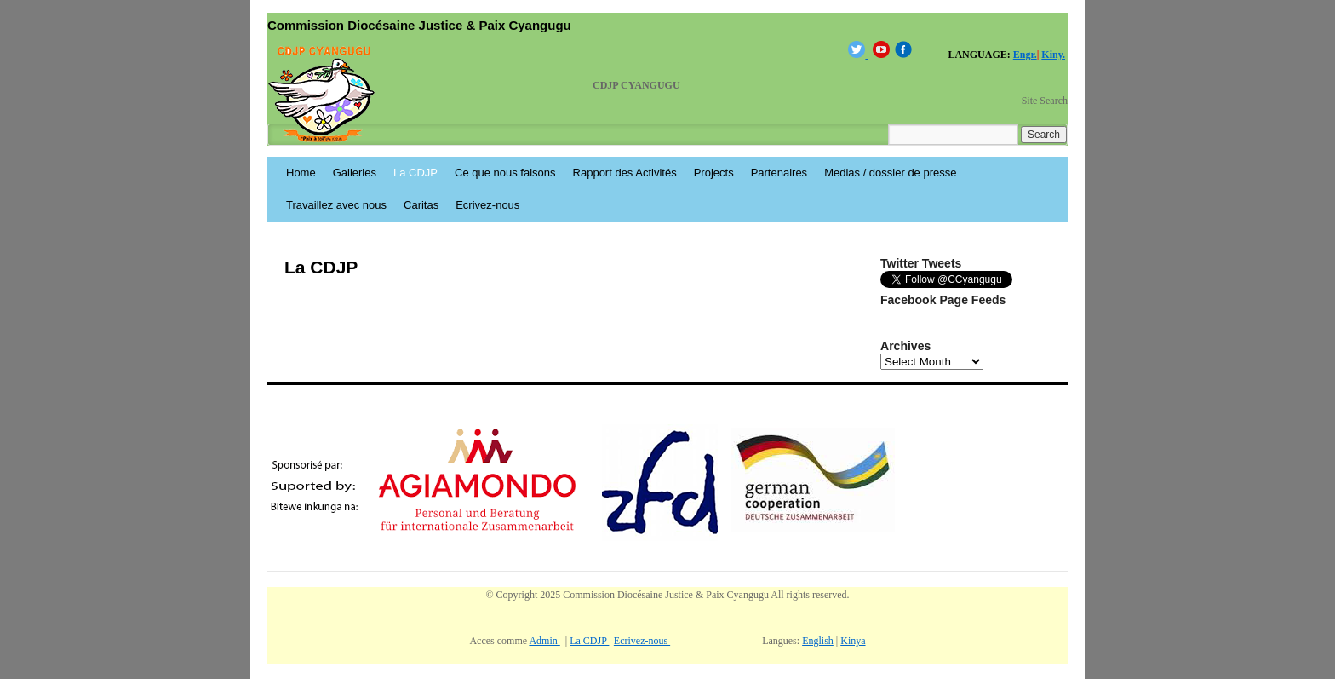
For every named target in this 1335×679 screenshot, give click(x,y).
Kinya (852, 641)
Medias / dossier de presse (890, 172)
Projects (714, 172)
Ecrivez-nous (487, 205)
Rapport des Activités (625, 172)
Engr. (1025, 54)
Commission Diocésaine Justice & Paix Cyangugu (419, 25)
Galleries (354, 172)
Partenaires (779, 172)
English (818, 641)
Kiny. (1053, 54)
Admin (544, 641)
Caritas (421, 205)
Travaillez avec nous (336, 205)
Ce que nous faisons (505, 172)
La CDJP (415, 172)
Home (301, 172)
